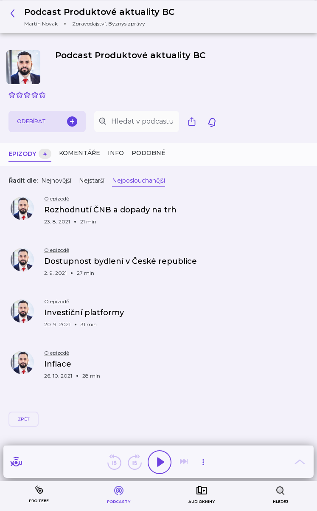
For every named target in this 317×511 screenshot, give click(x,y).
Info (116, 153)
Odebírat (47, 121)
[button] (94, 16)
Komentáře (79, 153)
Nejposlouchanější (138, 180)
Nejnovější (56, 180)
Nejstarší (91, 180)
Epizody (29, 154)
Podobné (149, 153)
